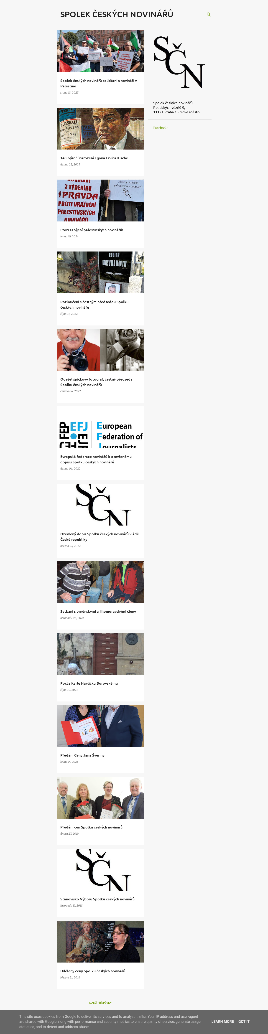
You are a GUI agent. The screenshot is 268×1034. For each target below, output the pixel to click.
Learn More (223, 1021)
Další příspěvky (100, 1003)
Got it (244, 1021)
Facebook (160, 128)
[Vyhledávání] (209, 14)
